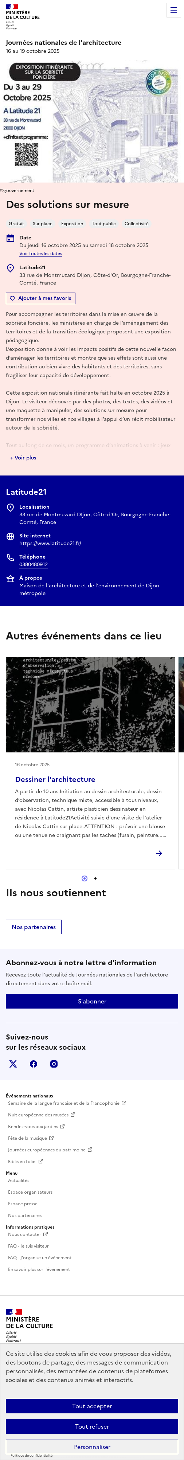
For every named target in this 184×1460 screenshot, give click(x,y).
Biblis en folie (22, 1161)
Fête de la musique (27, 1138)
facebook (33, 1064)
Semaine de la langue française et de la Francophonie (64, 1103)
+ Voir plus (23, 458)
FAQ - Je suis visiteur (28, 1246)
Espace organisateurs (30, 1192)
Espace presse (23, 1204)
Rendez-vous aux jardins (33, 1126)
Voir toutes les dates (40, 253)
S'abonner (92, 1001)
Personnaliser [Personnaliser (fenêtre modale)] (92, 1447)
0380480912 (33, 564)
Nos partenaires (34, 927)
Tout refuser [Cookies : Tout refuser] (92, 1426)
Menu (174, 10)
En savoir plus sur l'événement (39, 1269)
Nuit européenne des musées (38, 1115)
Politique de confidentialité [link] (31, 1455)
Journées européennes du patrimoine (47, 1150)
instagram (54, 1064)
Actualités (18, 1180)
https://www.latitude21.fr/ (50, 543)
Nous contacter (24, 1234)
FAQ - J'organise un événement (39, 1257)
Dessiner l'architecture (55, 779)
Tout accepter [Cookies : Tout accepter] (92, 1406)
